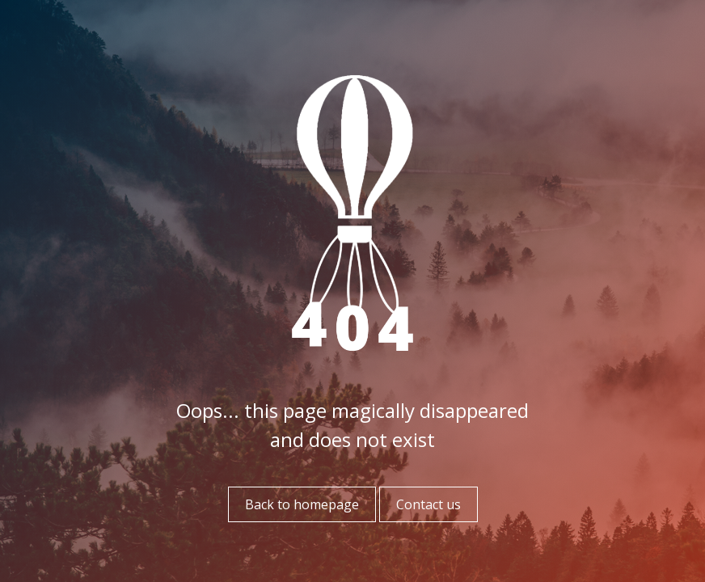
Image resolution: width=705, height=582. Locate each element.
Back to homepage (302, 504)
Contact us (428, 504)
